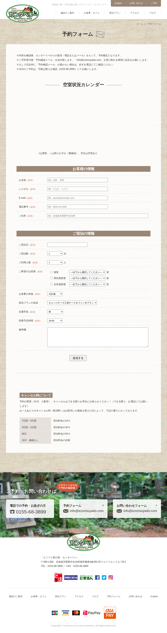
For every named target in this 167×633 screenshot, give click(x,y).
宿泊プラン (114, 13)
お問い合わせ (136, 3)
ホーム (139, 23)
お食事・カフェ (92, 13)
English (118, 3)
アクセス (134, 13)
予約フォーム (113, 596)
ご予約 (153, 3)
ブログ (152, 13)
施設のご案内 (67, 13)
